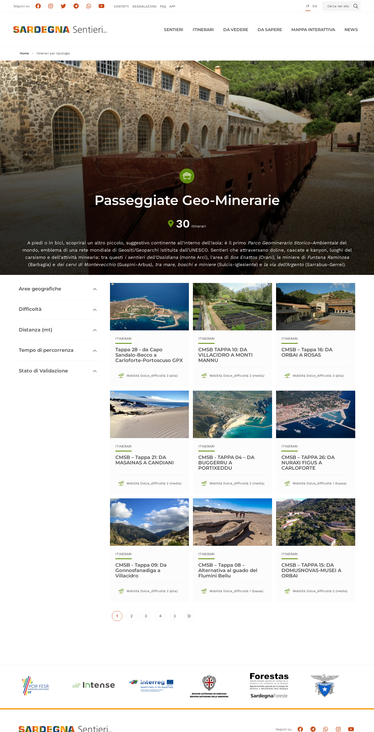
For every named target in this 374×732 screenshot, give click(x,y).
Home (24, 53)
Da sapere (270, 29)
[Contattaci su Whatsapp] (89, 6)
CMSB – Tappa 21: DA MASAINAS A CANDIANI (144, 460)
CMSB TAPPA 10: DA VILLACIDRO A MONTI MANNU (225, 355)
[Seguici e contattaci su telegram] (76, 6)
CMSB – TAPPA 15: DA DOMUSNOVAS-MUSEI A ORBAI (311, 570)
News (351, 29)
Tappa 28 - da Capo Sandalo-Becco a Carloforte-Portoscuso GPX (149, 355)
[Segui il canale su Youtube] (101, 6)
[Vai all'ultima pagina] (189, 616)
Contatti (121, 6)
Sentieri (173, 29)
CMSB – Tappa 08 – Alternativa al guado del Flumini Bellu (227, 570)
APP (172, 6)
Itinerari (203, 29)
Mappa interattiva (313, 29)
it (307, 6)
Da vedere (235, 29)
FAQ (163, 6)
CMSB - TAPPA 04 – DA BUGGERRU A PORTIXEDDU (226, 462)
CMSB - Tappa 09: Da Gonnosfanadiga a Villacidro (141, 570)
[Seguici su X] (63, 6)
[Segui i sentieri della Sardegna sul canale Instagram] (51, 6)
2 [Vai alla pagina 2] (133, 617)
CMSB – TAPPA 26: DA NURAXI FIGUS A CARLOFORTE (308, 462)
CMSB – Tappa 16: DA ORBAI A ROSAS (306, 352)
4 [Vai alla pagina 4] (162, 617)
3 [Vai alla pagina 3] (148, 617)
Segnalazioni (144, 6)
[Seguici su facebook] (38, 6)
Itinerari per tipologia (53, 53)
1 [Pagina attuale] (119, 617)
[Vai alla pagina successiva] (175, 616)
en (315, 6)
